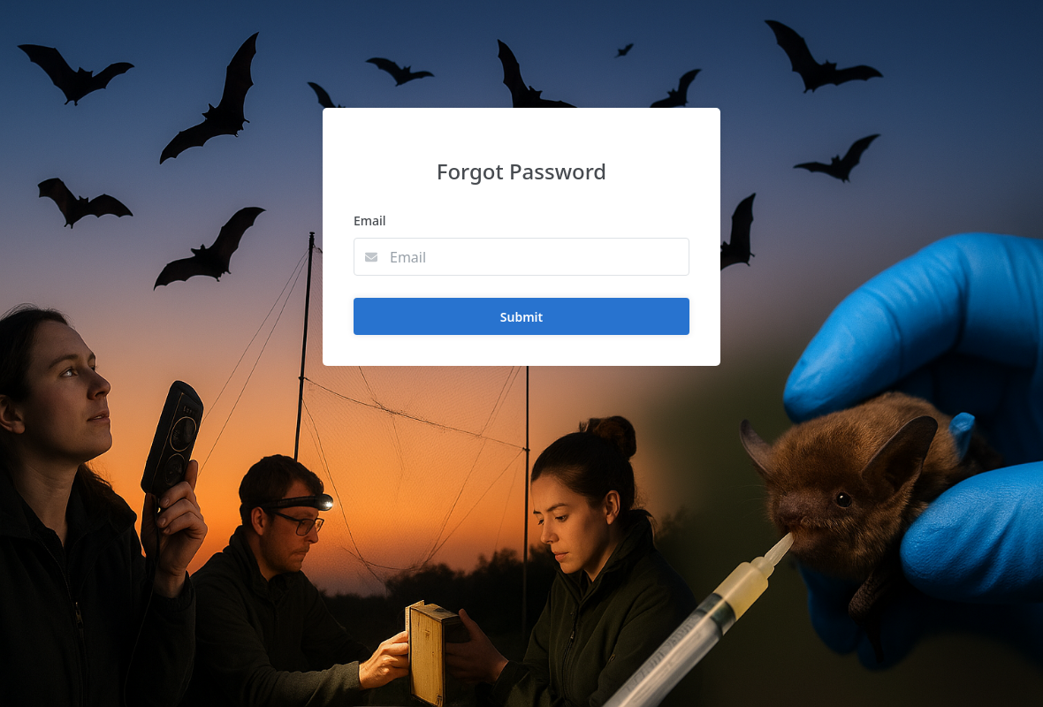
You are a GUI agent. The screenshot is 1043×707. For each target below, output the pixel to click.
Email (370, 220)
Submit (521, 316)
